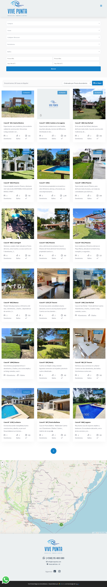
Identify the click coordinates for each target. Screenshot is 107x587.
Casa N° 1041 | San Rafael (84, 302)
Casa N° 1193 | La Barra (12, 422)
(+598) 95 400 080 (53, 558)
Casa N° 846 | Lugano (83, 422)
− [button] (2, 465)
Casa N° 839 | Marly (46, 362)
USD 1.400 (11, 295)
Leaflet (94, 532)
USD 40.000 (47, 235)
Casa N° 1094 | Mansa (11, 362)
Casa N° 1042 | (44, 183)
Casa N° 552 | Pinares (83, 243)
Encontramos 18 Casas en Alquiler (16, 78)
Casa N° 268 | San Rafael (84, 123)
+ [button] (2, 462)
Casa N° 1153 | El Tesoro (48, 302)
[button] (53, 23)
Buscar (53, 69)
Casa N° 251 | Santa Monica (14, 123)
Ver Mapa (97, 78)
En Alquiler (26, 92)
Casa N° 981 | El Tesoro (83, 362)
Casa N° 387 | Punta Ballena (49, 422)
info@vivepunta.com (53, 562)
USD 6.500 (82, 414)
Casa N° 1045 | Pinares (83, 183)
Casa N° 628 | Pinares (11, 183)
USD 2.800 (47, 414)
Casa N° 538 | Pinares (47, 243)
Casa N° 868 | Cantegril (12, 243)
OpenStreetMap (102, 532)
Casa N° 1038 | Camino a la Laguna (52, 123)
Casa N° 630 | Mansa (11, 302)
